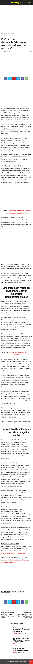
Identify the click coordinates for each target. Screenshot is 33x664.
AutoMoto (7, 32)
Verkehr (17, 594)
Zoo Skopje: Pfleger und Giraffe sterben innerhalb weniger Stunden (21, 640)
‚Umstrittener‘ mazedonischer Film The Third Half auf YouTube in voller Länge (25, 615)
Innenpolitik (5, 594)
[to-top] (31, 661)
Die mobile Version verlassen (16, 662)
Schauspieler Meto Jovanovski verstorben (20, 649)
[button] (4, 2)
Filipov (15, 633)
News (9, 35)
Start (2, 32)
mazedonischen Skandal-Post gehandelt (13, 553)
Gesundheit (21, 591)
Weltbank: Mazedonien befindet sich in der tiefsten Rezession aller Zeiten (7, 615)
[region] (16, 19)
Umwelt (11, 594)
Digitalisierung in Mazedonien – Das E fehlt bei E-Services (21, 629)
